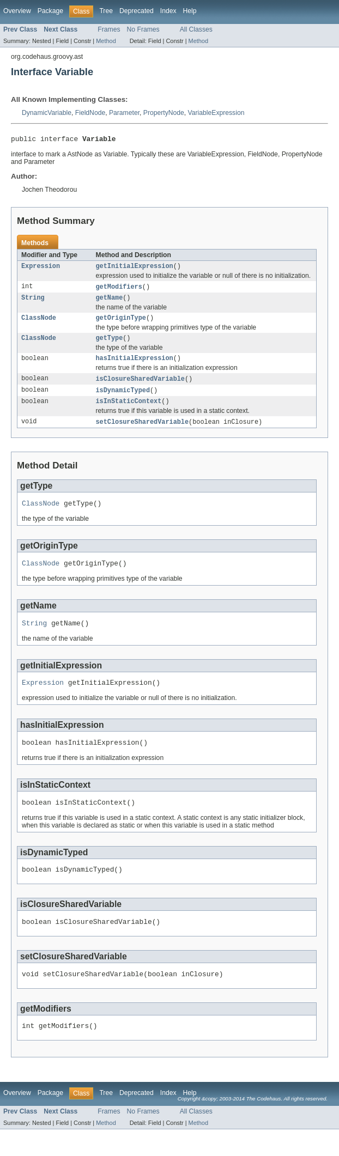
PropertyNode (163, 113)
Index (168, 11)
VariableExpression (216, 113)
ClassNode (38, 323)
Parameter (124, 113)
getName (109, 301)
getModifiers (119, 289)
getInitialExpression (134, 268)
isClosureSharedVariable (140, 386)
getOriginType (121, 323)
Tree (106, 11)
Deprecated (136, 11)
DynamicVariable (46, 113)
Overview (17, 11)
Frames (109, 29)
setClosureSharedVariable (142, 432)
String (33, 301)
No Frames (143, 29)
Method (106, 41)
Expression (40, 268)
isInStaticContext (129, 410)
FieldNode (90, 113)
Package (50, 11)
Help (190, 11)
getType (109, 344)
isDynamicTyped (123, 398)
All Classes (196, 29)
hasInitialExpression (134, 365)
